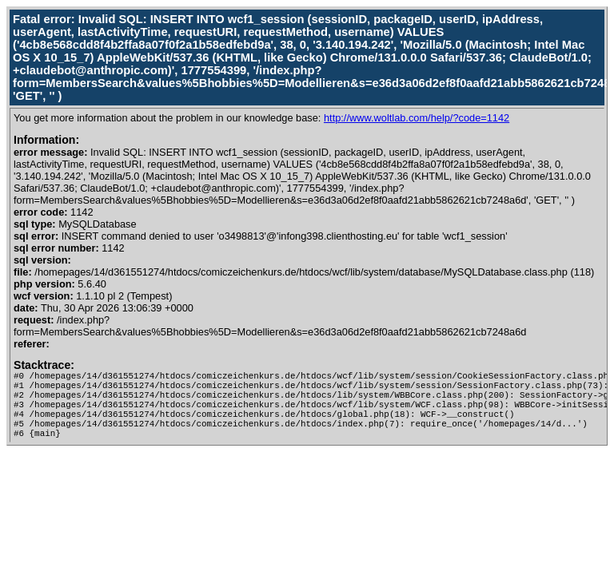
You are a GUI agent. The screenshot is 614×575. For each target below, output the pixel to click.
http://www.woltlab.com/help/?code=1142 (416, 118)
